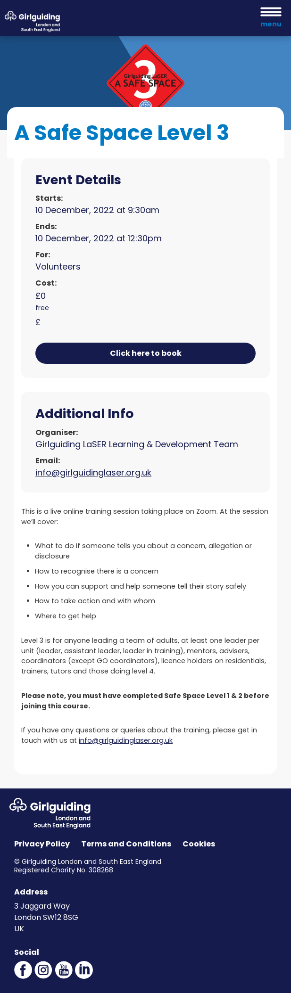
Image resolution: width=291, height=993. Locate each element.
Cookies (199, 843)
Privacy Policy (42, 843)
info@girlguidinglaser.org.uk (93, 472)
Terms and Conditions (126, 843)
